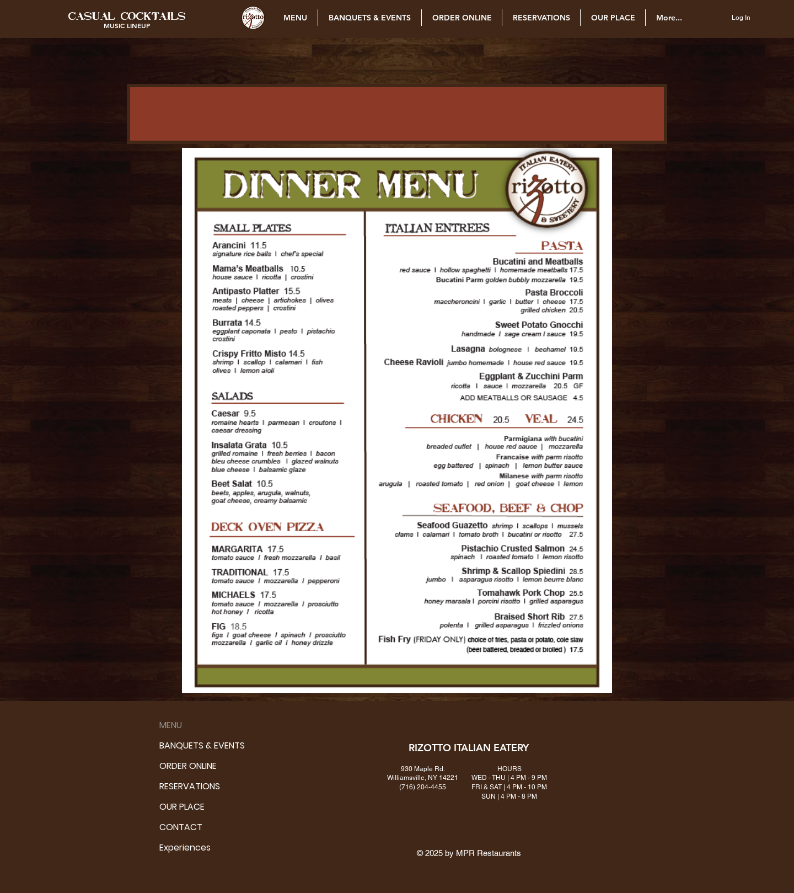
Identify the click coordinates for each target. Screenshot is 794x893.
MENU (170, 725)
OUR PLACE (176, 806)
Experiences (176, 847)
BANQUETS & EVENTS (176, 745)
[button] (127, 15)
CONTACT (176, 827)
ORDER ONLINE (176, 766)
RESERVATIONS (176, 786)
